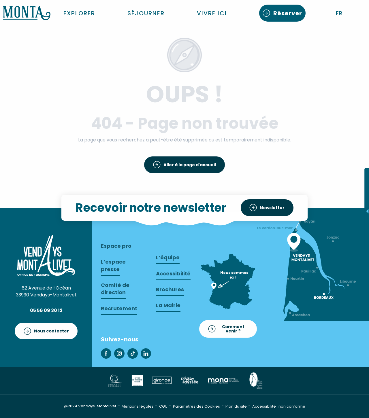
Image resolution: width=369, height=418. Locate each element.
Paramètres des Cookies (196, 406)
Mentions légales (138, 406)
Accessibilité (173, 273)
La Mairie (168, 305)
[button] (339, 13)
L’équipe (168, 257)
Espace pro (116, 245)
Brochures (170, 289)
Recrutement (119, 308)
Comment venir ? (233, 329)
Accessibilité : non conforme (278, 406)
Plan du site (236, 406)
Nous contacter (51, 331)
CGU (163, 406)
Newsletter (272, 208)
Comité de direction (115, 288)
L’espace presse (113, 265)
